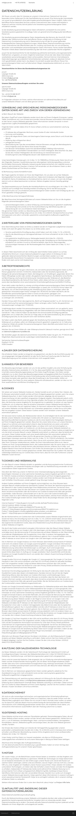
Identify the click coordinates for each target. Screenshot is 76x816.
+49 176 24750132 (11, 80)
